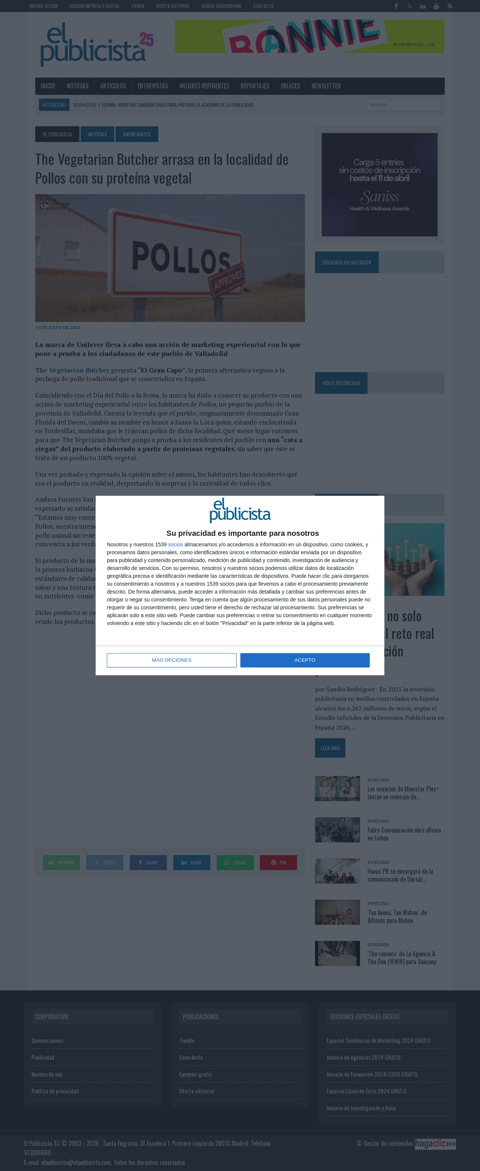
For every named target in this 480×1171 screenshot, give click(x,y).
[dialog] (240, 585)
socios (175, 544)
